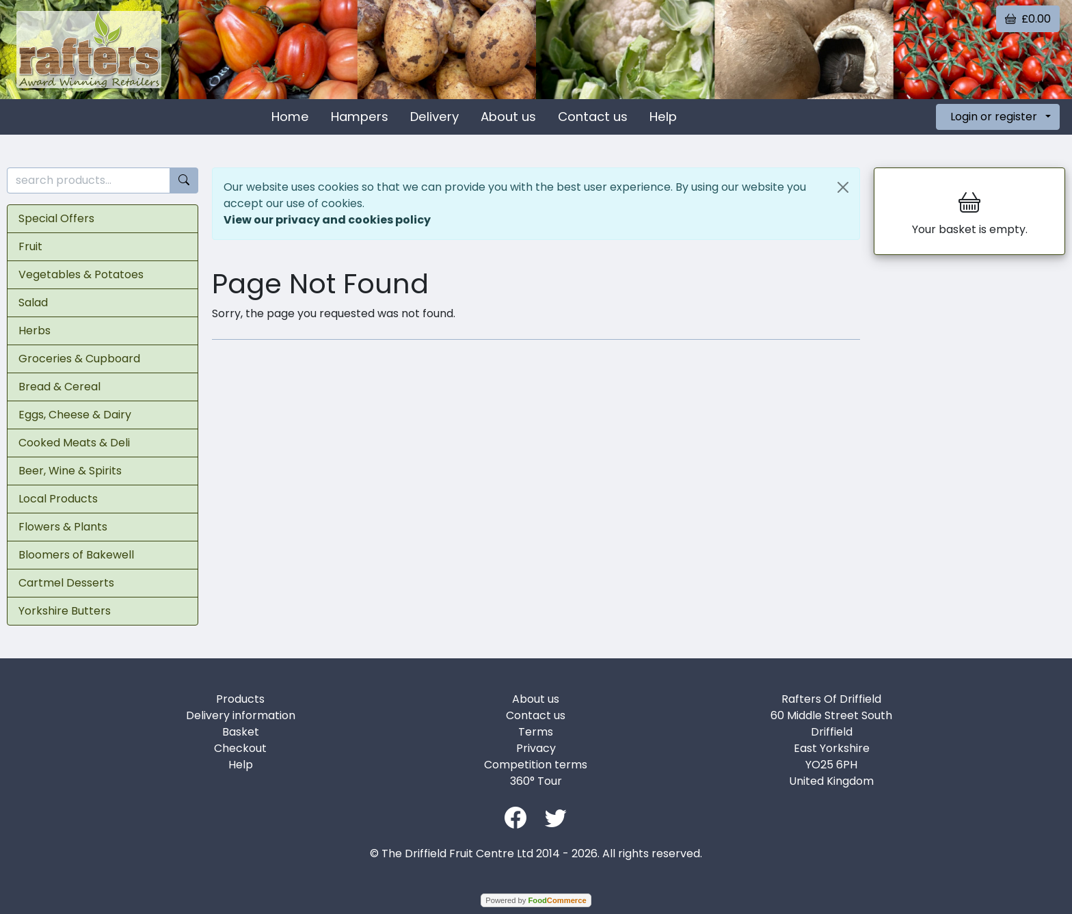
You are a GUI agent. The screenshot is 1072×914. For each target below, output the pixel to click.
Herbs (34, 330)
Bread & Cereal (59, 386)
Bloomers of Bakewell (76, 555)
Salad (33, 302)
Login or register (994, 116)
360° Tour (536, 781)
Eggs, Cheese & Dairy (74, 414)
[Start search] (184, 180)
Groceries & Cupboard (79, 358)
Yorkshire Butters (64, 611)
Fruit (30, 246)
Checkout (240, 748)
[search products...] (88, 180)
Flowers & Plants (62, 527)
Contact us (593, 116)
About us (508, 116)
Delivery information (240, 715)
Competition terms (535, 764)
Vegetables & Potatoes (81, 274)
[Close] (843, 187)
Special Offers (56, 218)
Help (663, 116)
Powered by (535, 900)
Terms (535, 732)
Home (290, 116)
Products (240, 699)
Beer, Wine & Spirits (70, 471)
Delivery (434, 116)
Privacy (536, 748)
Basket (240, 732)
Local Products (58, 499)
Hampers (359, 116)
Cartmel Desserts (66, 583)
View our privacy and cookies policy (327, 220)
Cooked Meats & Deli (74, 443)
